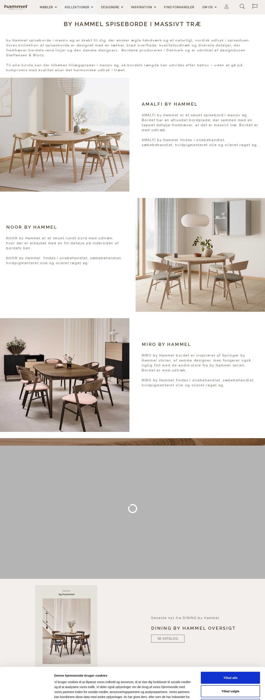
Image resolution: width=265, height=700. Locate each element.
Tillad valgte (230, 659)
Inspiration (141, 7)
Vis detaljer (214, 692)
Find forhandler (179, 7)
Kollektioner (77, 7)
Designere (110, 7)
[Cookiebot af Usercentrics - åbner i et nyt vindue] (27, 692)
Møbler (46, 7)
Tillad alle (230, 645)
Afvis (230, 673)
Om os (207, 7)
